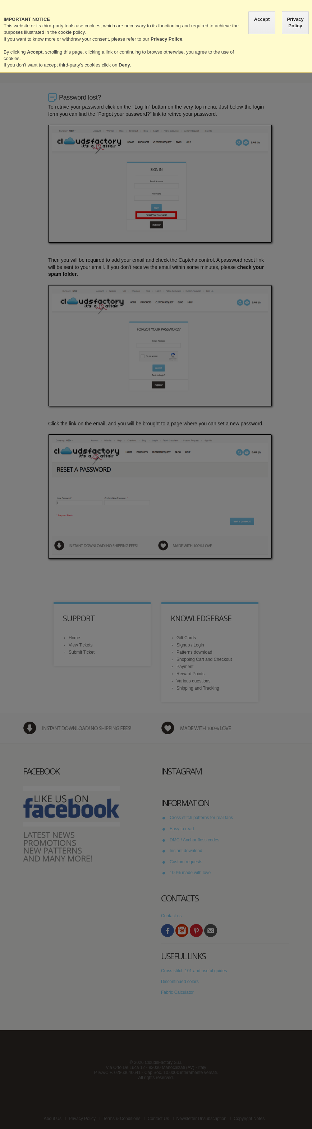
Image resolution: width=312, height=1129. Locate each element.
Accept (262, 19)
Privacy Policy (295, 22)
